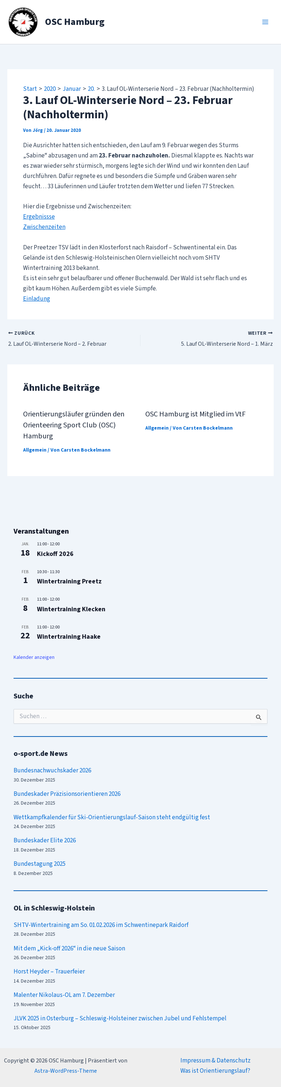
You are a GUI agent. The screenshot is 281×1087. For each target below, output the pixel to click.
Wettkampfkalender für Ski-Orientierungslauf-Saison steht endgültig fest (112, 817)
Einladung (36, 298)
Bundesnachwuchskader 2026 (52, 770)
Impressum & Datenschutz (215, 1060)
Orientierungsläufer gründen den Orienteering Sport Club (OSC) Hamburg (73, 425)
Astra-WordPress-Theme (65, 1071)
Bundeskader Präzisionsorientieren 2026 (67, 794)
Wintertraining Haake (69, 636)
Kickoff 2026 (55, 554)
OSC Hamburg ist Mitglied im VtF (195, 414)
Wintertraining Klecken (71, 609)
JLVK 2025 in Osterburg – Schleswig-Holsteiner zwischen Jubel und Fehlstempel (120, 1018)
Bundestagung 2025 (39, 864)
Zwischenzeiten (44, 227)
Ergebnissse (39, 216)
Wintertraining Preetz (69, 581)
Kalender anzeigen (34, 657)
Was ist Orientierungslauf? (215, 1070)
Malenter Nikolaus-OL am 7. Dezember (64, 995)
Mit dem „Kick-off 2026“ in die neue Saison (69, 948)
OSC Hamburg (75, 22)
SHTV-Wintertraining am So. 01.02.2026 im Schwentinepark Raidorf (101, 925)
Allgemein (34, 450)
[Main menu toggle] (265, 22)
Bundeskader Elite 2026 (45, 840)
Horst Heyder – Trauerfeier (49, 971)
